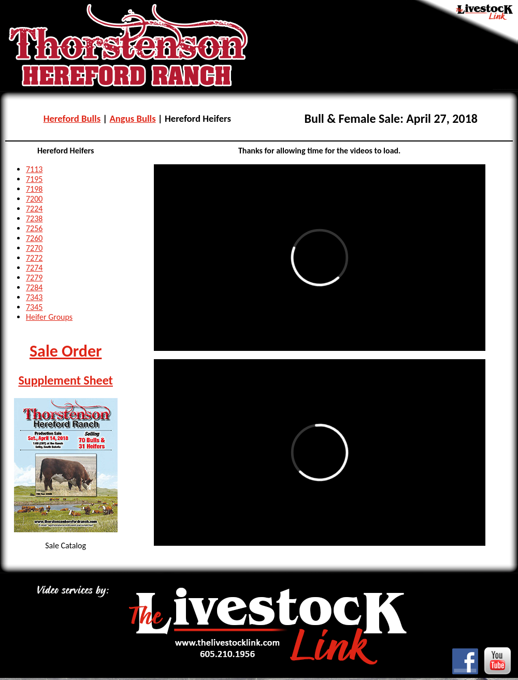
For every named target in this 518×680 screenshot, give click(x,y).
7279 (34, 277)
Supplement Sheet (65, 380)
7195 (34, 179)
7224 (34, 209)
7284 (34, 287)
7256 (34, 228)
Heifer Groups (49, 317)
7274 (34, 268)
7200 (34, 199)
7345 (34, 307)
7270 (34, 248)
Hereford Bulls (72, 118)
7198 (34, 189)
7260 (34, 238)
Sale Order (66, 351)
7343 (34, 297)
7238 (34, 218)
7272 (34, 258)
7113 (34, 169)
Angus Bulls (132, 118)
